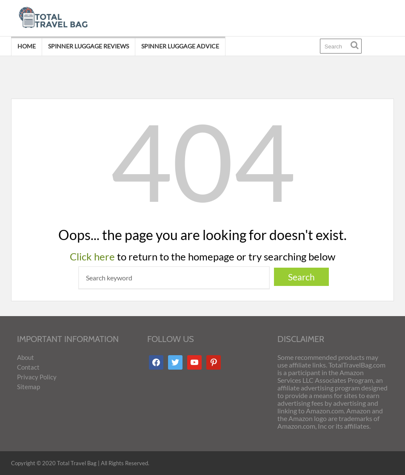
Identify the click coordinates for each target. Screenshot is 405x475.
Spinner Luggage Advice (180, 46)
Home (26, 46)
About (25, 357)
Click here (92, 256)
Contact (28, 367)
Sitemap (28, 386)
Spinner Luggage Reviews (88, 46)
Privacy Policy (37, 377)
